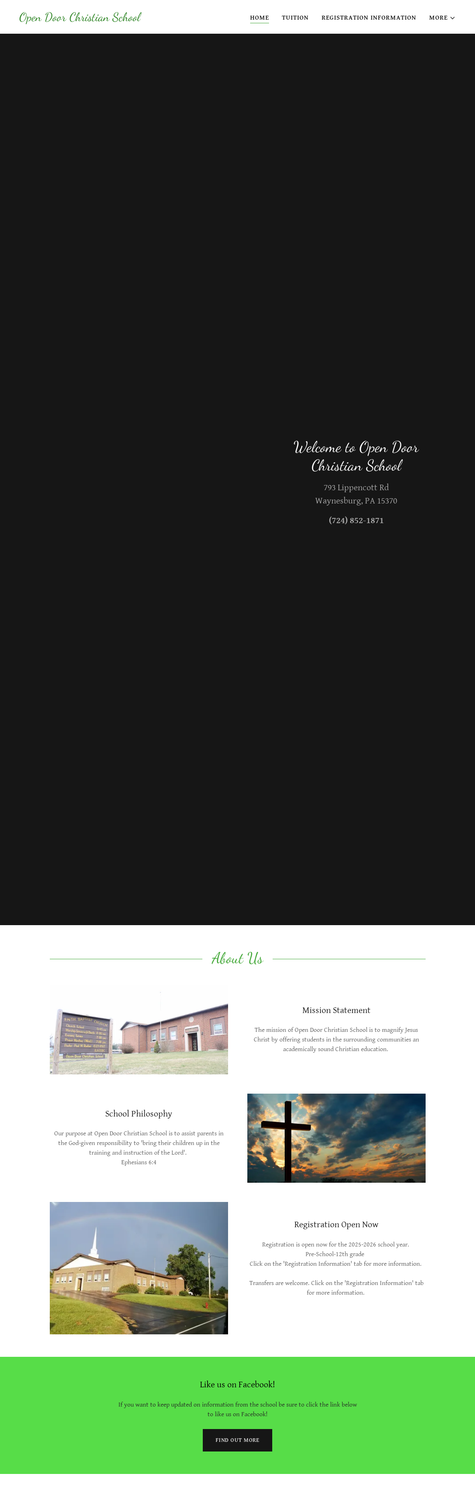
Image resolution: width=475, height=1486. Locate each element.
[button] (442, 18)
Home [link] (259, 18)
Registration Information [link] (369, 18)
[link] (79, 19)
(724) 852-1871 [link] (356, 521)
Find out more (237, 1440)
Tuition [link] (295, 18)
